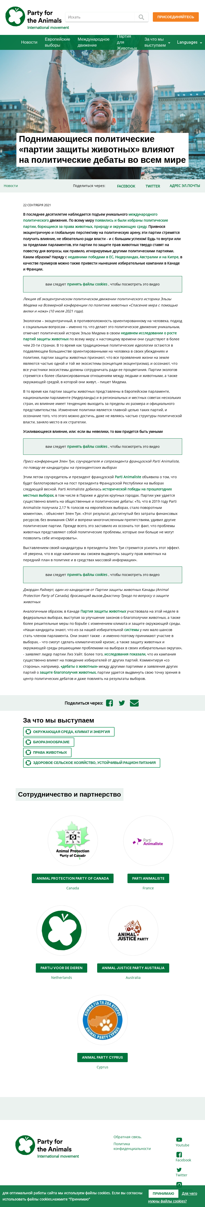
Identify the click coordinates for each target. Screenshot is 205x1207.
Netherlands (61, 943)
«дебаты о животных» (79, 666)
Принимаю (163, 1194)
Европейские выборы (57, 42)
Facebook (183, 1157)
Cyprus (102, 1032)
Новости (29, 42)
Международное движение (93, 42)
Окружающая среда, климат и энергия (68, 731)
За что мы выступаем (155, 42)
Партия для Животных (127, 42)
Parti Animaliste (128, 476)
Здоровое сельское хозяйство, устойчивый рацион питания (91, 762)
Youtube (182, 1142)
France (148, 853)
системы (131, 629)
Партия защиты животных (103, 611)
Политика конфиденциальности (132, 1146)
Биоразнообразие (48, 742)
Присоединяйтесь (175, 17)
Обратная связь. (128, 1136)
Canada (73, 853)
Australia (133, 943)
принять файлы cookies (87, 284)
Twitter (181, 1173)
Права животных (46, 752)
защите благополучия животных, (67, 672)
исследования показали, (125, 654)
